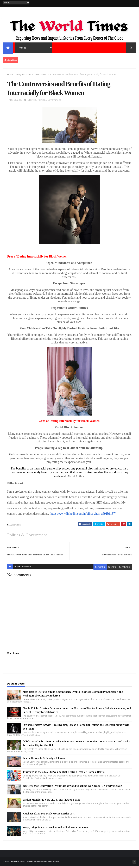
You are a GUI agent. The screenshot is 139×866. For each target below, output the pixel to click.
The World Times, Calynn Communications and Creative (34, 862)
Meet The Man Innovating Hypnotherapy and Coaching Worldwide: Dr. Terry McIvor (72, 786)
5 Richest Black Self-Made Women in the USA (48, 813)
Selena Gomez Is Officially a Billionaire (45, 758)
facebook (124, 567)
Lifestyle (19, 74)
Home (10, 74)
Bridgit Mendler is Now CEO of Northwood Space (51, 799)
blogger (100, 567)
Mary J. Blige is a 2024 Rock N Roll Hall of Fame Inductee (55, 827)
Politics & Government (35, 74)
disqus (112, 567)
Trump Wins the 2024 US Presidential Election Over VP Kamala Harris (64, 772)
